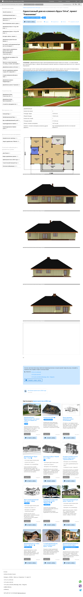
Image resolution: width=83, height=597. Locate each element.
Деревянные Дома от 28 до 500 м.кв (11, 32)
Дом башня (6, 153)
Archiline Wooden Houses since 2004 (13, 1)
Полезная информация (10, 166)
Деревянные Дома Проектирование (8, 100)
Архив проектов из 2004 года (11, 159)
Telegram (20, 4)
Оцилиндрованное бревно (10, 123)
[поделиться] (55, 21)
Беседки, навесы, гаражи (10, 36)
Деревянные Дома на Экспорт (11, 67)
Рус (76, 1)
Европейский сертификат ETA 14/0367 (10, 58)
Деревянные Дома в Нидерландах (8, 80)
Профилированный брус (10, 117)
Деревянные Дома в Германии (11, 84)
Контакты (68, 1)
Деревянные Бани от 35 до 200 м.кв (10, 27)
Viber (17, 4)
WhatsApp (13, 4)
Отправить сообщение (29, 4)
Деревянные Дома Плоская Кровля (10, 40)
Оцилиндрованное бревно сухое (9, 127)
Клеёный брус (7, 113)
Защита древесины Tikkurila (11, 141)
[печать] (63, 21)
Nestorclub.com (22, 593)
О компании (51, 1)
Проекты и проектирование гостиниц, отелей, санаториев (11, 62)
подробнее (27, 434)
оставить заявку (30, 21)
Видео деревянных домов (10, 156)
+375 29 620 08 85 (6, 4)
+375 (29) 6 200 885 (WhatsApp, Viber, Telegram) (42, 377)
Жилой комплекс (8, 12)
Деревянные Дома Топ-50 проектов (9, 19)
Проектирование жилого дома (11, 23)
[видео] (46, 21)
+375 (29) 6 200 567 (36, 374)
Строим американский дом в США (10, 75)
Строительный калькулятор (10, 162)
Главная (24, 7)
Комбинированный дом (9, 15)
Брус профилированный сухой (11, 120)
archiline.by (6, 589)
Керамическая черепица (10, 138)
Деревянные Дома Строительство (8, 95)
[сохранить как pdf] (73, 21)
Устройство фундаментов (10, 104)
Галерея (60, 1)
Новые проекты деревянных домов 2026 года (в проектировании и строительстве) (10, 52)
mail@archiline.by (7, 587)
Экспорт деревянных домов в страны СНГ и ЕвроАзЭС (10, 71)
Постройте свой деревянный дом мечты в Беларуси (11, 45)
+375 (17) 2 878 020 (36, 372)
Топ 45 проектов (39, 4)
